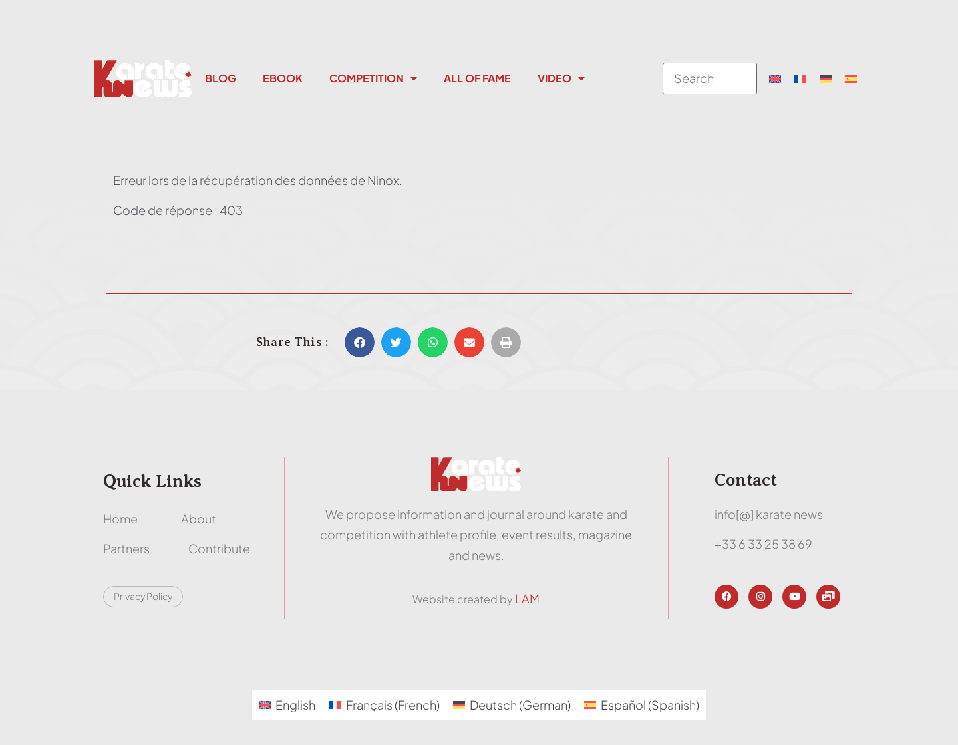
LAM (527, 598)
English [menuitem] (295, 704)
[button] (360, 342)
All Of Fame (477, 78)
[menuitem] (775, 78)
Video (561, 78)
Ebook (283, 78)
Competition (373, 78)
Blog (220, 78)
